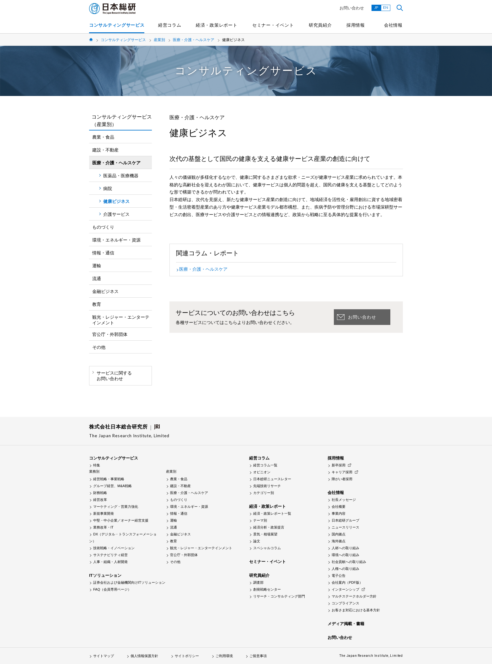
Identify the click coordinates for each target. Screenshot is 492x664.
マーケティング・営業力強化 (115, 506)
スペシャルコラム (267, 548)
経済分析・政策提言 (268, 527)
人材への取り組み (345, 548)
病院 (107, 188)
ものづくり (103, 227)
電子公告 (338, 575)
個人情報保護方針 (144, 656)
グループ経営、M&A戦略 (112, 486)
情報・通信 (103, 252)
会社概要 (338, 506)
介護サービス (116, 214)
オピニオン (261, 472)
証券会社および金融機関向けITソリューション (129, 582)
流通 (96, 278)
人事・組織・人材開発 (110, 562)
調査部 (258, 582)
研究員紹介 (320, 25)
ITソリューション (105, 575)
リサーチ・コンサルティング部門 (279, 596)
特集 (96, 465)
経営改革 (100, 500)
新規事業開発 (103, 513)
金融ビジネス (105, 291)
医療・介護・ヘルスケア (193, 40)
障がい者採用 (342, 479)
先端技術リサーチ (267, 486)
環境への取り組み (345, 555)
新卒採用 (338, 465)
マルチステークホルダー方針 (354, 596)
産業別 (159, 40)
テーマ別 (260, 520)
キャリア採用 (342, 472)
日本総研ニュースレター (272, 479)
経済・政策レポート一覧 (272, 513)
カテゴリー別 (263, 493)
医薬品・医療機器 (120, 175)
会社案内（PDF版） (347, 582)
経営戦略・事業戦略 (108, 479)
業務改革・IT (103, 527)
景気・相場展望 (265, 534)
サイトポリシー (187, 656)
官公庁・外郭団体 (109, 334)
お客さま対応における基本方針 (356, 610)
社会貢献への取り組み (349, 562)
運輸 (96, 265)
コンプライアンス (345, 603)
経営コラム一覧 (265, 465)
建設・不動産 (105, 149)
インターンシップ (345, 589)
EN (385, 7)
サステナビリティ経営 (110, 555)
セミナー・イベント (273, 25)
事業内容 (338, 513)
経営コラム (169, 25)
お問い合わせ (352, 8)
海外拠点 (338, 541)
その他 (98, 347)
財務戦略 (100, 493)
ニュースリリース (345, 527)
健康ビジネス (116, 201)
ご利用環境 (224, 656)
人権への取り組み (345, 569)
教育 (96, 304)
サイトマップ (103, 656)
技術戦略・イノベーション (114, 548)
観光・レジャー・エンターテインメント (120, 320)
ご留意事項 (258, 656)
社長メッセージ (344, 500)
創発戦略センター (267, 589)
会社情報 (393, 25)
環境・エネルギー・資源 (116, 239)
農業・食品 (103, 137)
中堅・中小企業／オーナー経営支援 (120, 520)
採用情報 (355, 25)
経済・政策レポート (216, 25)
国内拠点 (338, 534)
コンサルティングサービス (116, 25)
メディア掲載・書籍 (346, 623)
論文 (256, 541)
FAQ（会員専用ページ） (112, 589)
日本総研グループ (345, 520)
